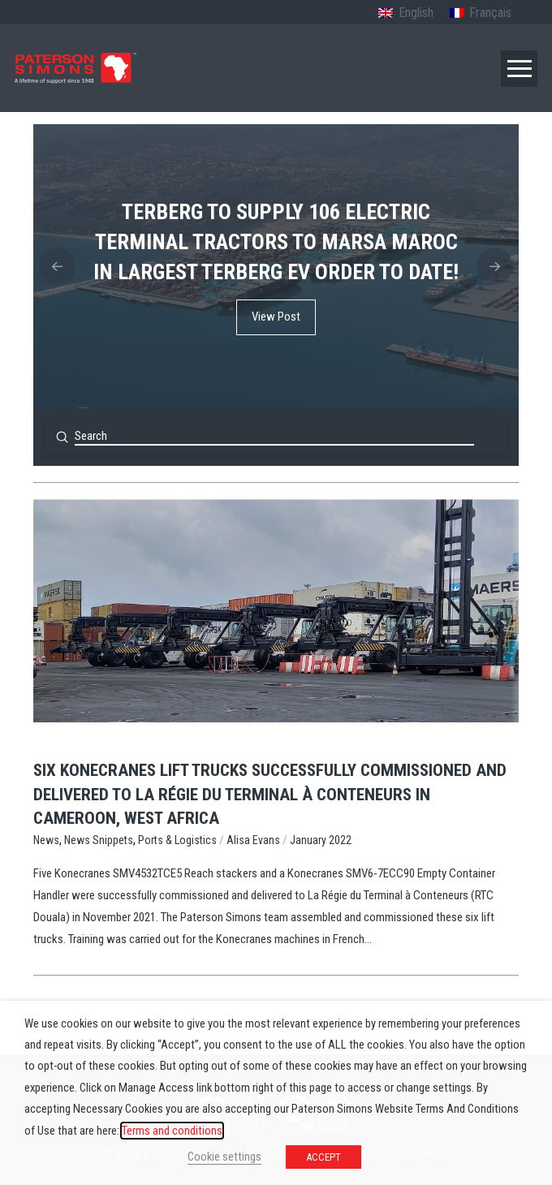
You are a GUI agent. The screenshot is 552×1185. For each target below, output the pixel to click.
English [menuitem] (416, 12)
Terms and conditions (172, 1130)
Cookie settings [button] (224, 1156)
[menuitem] (405, 13)
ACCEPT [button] (323, 1157)
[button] (519, 68)
